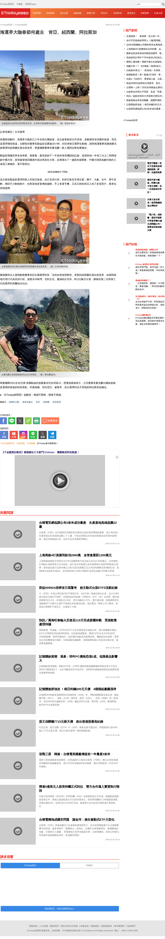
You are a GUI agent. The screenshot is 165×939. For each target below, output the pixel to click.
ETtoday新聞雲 (7, 1)
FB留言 (89, 865)
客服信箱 (84, 926)
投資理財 (37, 13)
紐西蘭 (46, 402)
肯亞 (38, 402)
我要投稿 (33, 926)
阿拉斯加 (57, 402)
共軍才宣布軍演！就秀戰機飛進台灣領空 (154, 202)
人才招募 (44, 926)
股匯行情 (91, 13)
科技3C (104, 13)
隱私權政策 (107, 926)
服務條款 (95, 926)
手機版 (19, 1)
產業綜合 (131, 13)
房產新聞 (145, 13)
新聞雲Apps (30, 1)
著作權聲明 (119, 926)
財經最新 (50, 13)
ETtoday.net (88, 930)
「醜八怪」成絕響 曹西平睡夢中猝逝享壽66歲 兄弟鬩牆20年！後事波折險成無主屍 (154, 222)
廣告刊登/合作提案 (69, 926)
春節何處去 (27, 402)
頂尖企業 (64, 13)
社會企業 (158, 13)
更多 (159, 135)
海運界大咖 (14, 402)
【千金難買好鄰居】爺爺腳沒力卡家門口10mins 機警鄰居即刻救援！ (40, 452)
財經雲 (15, 13)
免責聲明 (131, 926)
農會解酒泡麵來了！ (143, 280)
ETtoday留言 (30, 865)
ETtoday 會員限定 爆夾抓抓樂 (146, 264)
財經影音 (118, 13)
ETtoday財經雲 (131, 120)
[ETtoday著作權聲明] (46, 443)
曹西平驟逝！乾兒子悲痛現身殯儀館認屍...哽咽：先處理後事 (154, 168)
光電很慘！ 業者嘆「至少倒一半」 (144, 36)
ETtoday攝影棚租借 (143, 315)
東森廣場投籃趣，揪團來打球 (146, 250)
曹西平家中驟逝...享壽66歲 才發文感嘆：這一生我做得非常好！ (154, 186)
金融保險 (77, 13)
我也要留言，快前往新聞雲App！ (60, 908)
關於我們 (54, 926)
